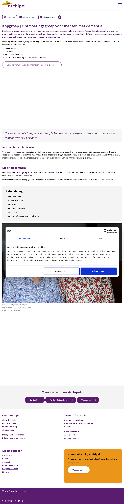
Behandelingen (14, 196)
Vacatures (86, 400)
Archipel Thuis (71, 434)
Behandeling (14, 191)
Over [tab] (99, 238)
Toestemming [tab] (24, 238)
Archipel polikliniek (16, 208)
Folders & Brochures (59, 400)
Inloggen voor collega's (13, 438)
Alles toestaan (98, 271)
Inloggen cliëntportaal (13, 434)
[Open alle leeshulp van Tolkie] (59, 17)
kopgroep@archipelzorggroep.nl (20, 175)
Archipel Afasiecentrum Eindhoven (23, 216)
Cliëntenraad (8, 430)
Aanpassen (61, 271)
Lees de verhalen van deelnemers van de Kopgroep (30, 65)
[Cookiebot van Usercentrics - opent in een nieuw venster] (106, 231)
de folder (34, 172)
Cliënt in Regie (9, 420)
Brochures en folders (74, 420)
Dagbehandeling (15, 200)
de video (51, 172)
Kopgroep (12, 212)
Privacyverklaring (72, 431)
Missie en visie (9, 423)
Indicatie (12, 204)
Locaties (68, 426)
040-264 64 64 (104, 172)
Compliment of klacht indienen (78, 423)
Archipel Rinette (72, 438)
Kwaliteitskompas (10, 426)
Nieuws (5, 472)
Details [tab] (62, 238)
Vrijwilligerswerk (10, 468)
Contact (33, 400)
